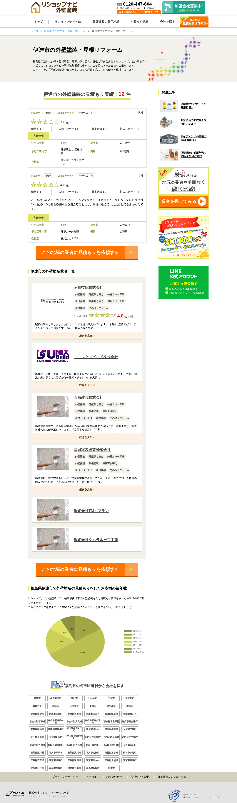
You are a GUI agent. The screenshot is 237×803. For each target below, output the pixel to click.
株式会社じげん (38, 792)
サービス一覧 (61, 792)
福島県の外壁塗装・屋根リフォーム (64, 31)
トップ (35, 31)
